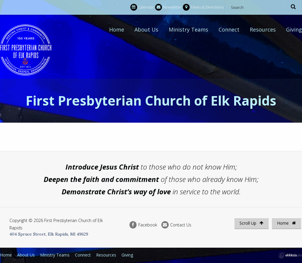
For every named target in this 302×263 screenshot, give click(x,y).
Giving (294, 29)
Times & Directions (203, 7)
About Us (146, 29)
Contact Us (176, 225)
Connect (229, 29)
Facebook (143, 225)
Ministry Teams (188, 29)
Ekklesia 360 (290, 255)
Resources (263, 29)
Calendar (142, 7)
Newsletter (168, 7)
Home (116, 29)
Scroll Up (251, 223)
